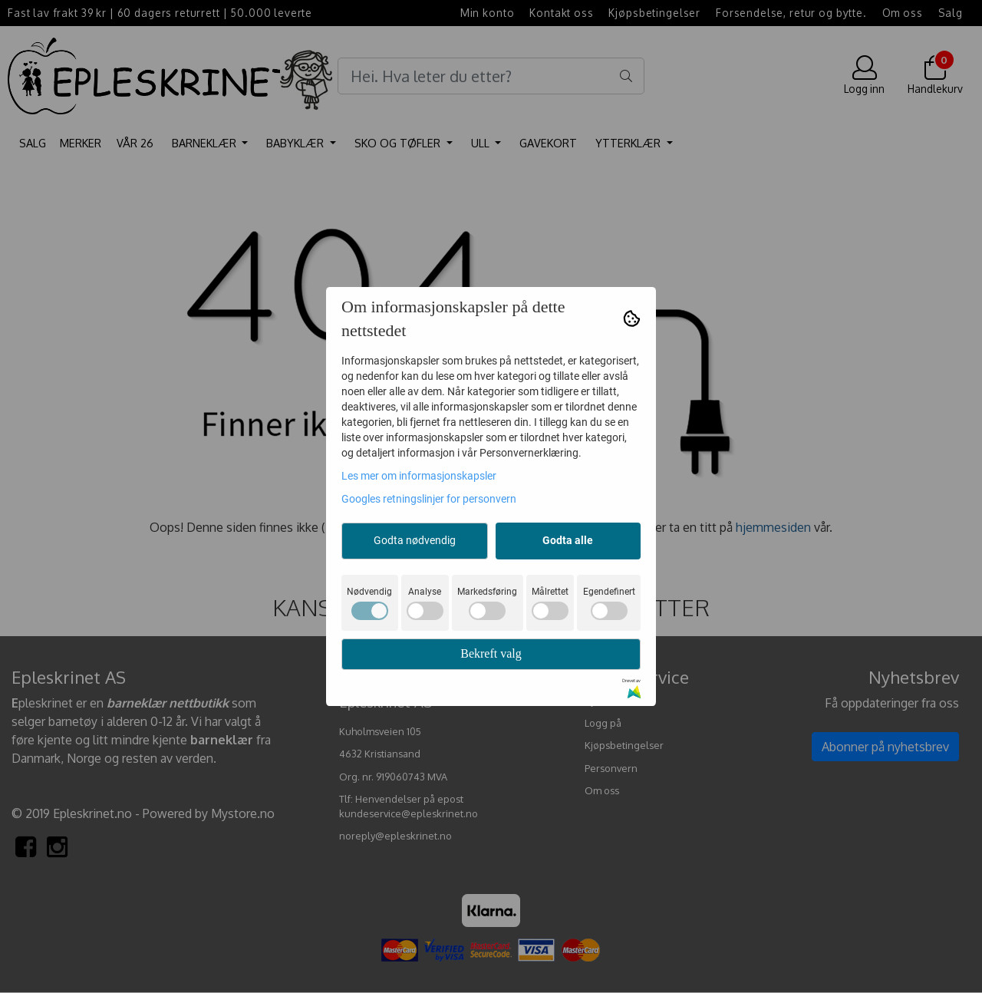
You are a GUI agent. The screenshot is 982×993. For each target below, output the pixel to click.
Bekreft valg (491, 653)
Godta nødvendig (415, 540)
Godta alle (567, 540)
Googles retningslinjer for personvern (428, 499)
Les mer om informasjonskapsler (418, 476)
